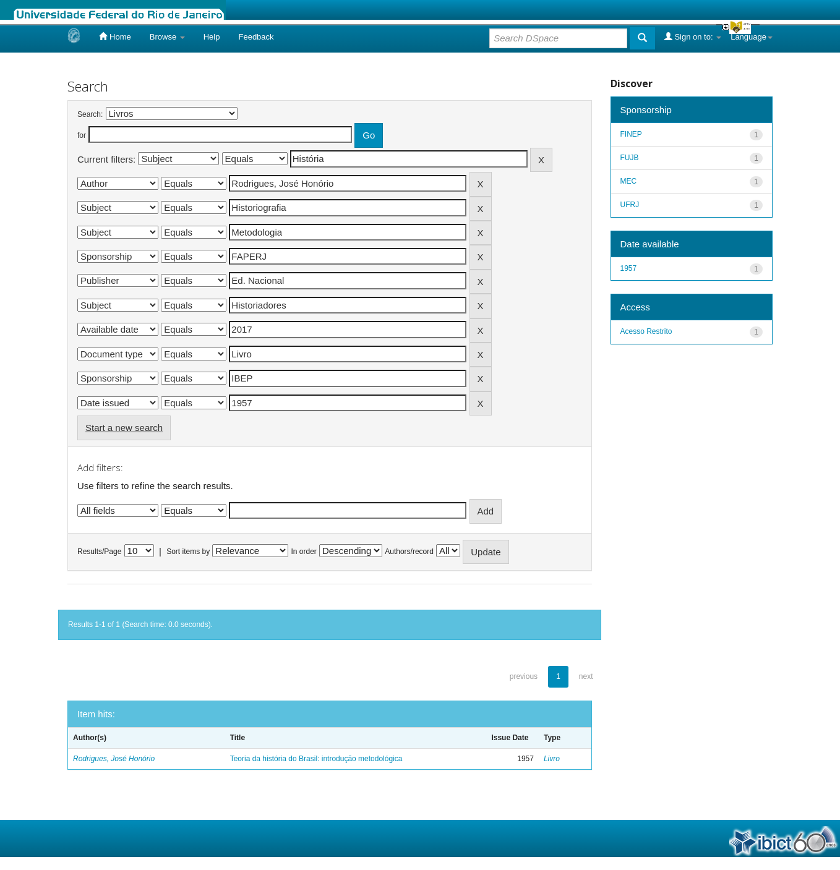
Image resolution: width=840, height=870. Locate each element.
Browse (167, 36)
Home (115, 36)
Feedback (255, 36)
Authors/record (409, 551)
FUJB (629, 157)
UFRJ (630, 204)
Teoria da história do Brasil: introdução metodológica (316, 758)
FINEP (631, 134)
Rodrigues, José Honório (114, 758)
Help (212, 36)
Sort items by (188, 551)
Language (752, 36)
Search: (90, 114)
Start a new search (124, 427)
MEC (628, 181)
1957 (628, 268)
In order (304, 551)
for (81, 135)
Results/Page (99, 551)
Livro (552, 758)
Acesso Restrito (646, 331)
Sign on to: (692, 36)
